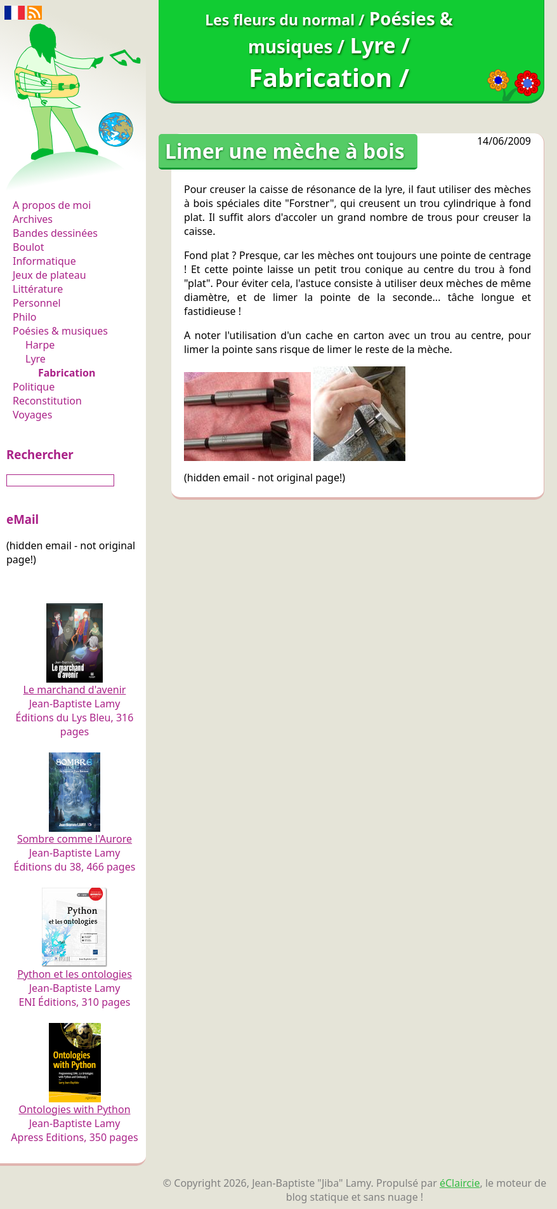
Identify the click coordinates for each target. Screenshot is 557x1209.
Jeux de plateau (49, 275)
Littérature (38, 289)
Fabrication (66, 373)
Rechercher (40, 454)
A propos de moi (52, 205)
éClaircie (460, 1183)
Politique (34, 387)
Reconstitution (47, 401)
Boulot (28, 247)
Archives (33, 219)
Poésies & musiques (60, 331)
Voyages (32, 415)
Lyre (35, 359)
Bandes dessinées (55, 233)
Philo (25, 317)
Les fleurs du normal (67, 179)
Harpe (40, 345)
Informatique (44, 261)
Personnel (37, 303)
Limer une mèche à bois (285, 150)
